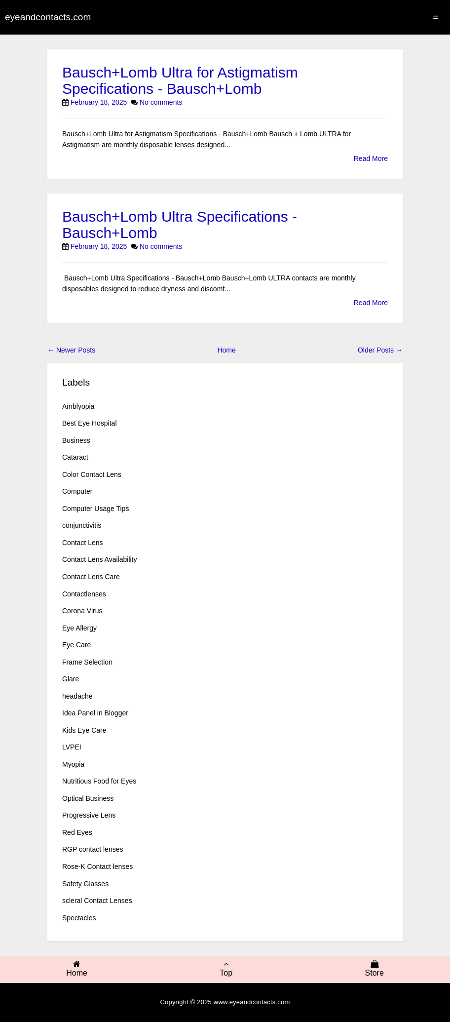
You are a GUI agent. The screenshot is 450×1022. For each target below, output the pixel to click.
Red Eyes (77, 832)
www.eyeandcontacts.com (252, 1002)
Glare (70, 679)
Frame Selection (87, 662)
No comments (161, 102)
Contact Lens (82, 543)
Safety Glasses (85, 884)
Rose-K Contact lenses (97, 866)
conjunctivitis (81, 525)
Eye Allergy (79, 628)
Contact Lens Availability (99, 559)
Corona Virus (82, 611)
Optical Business (87, 798)
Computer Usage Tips (95, 508)
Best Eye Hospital (89, 423)
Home (226, 350)
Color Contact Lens (91, 474)
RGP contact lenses (92, 849)
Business (76, 440)
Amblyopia (78, 406)
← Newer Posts (71, 350)
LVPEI (71, 747)
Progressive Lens (88, 815)
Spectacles (79, 918)
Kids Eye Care (84, 730)
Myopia (73, 764)
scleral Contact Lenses (97, 900)
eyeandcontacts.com (48, 17)
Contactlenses (84, 594)
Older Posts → (380, 350)
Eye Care (76, 645)
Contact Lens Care (91, 577)
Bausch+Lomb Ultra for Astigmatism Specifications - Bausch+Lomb (180, 80)
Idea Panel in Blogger (95, 713)
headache (77, 696)
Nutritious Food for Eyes (99, 781)
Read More (371, 158)
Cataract (75, 457)
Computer (77, 491)
